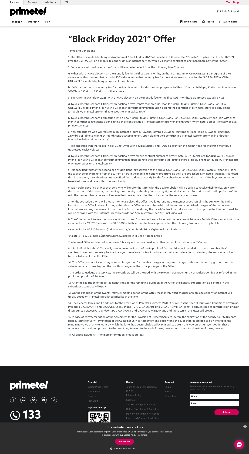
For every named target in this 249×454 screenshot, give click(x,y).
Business (32, 2)
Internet (32, 23)
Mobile (16, 23)
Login (168, 387)
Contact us (170, 396)
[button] (124, 448)
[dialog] (124, 438)
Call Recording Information (140, 404)
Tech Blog (232, 2)
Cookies (130, 400)
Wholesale (50, 2)
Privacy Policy (133, 395)
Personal (15, 2)
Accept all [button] (124, 441)
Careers (91, 396)
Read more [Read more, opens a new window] (142, 435)
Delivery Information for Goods (142, 413)
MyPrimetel (93, 391)
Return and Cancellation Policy (142, 418)
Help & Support (228, 12)
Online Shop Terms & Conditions (143, 409)
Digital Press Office (97, 387)
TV (46, 23)
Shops (168, 391)
